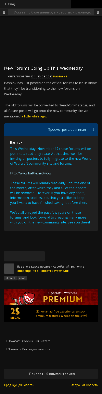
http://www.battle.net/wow (30, 173)
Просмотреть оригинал (67, 129)
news (22, 278)
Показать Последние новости (29, 349)
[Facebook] (19, 256)
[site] (9, 268)
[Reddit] (29, 256)
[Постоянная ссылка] (40, 256)
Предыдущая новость (19, 385)
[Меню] (4, 12)
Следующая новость (83, 385)
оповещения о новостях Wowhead (42, 271)
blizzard (10, 278)
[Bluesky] (9, 256)
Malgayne (60, 76)
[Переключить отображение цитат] (93, 129)
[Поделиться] (98, 12)
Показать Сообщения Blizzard (29, 341)
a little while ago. (34, 116)
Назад (10, 4)
